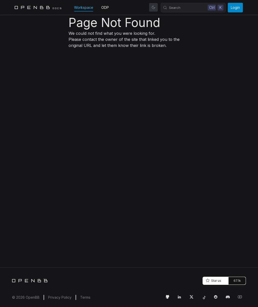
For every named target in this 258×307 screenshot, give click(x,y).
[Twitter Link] (193, 299)
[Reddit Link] (218, 299)
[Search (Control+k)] (193, 7)
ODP (105, 7)
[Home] (29, 280)
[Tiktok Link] (206, 299)
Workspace (83, 7)
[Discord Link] (230, 299)
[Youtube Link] (242, 299)
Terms (85, 297)
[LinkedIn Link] (181, 299)
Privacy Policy (60, 297)
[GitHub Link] (169, 299)
